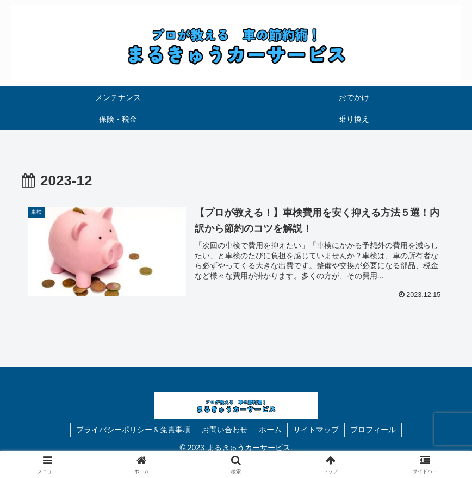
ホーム (270, 429)
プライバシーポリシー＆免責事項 (133, 429)
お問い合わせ (224, 429)
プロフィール (373, 429)
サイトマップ (316, 429)
